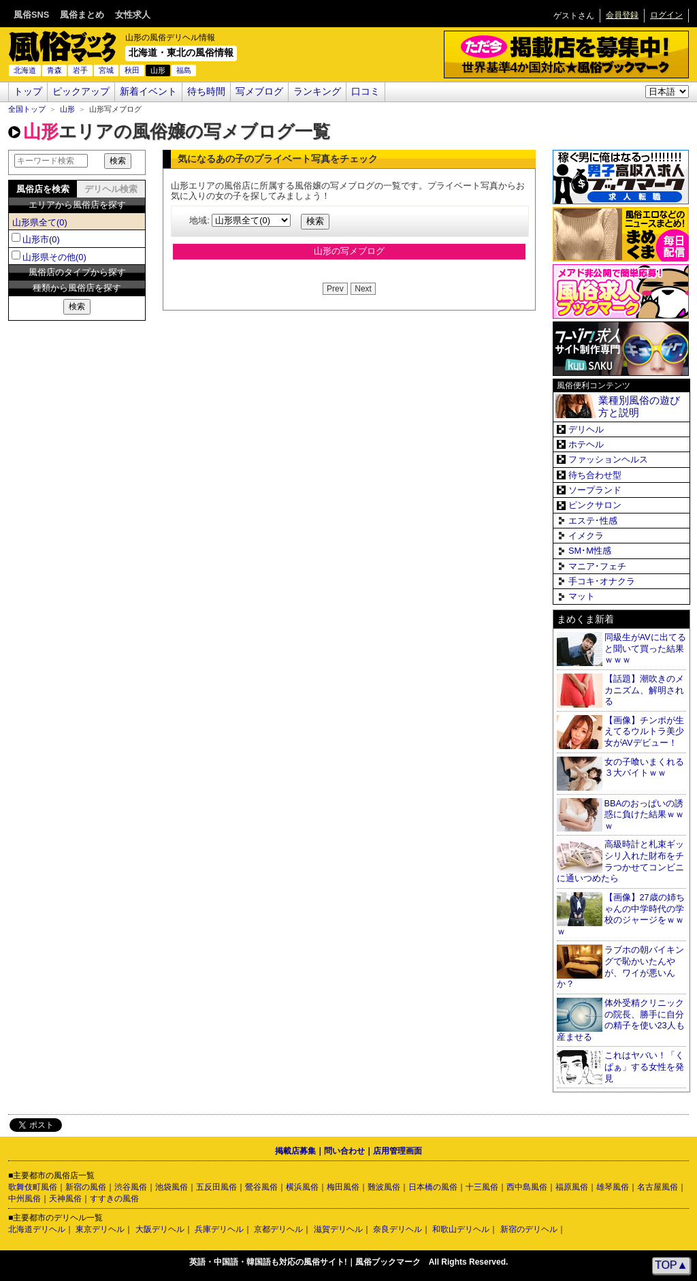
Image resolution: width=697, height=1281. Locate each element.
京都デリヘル (278, 1229)
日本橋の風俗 (432, 1187)
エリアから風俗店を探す (77, 205)
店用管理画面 (397, 1151)
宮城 (106, 70)
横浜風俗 (302, 1187)
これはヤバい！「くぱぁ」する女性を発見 (644, 1066)
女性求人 (132, 15)
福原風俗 (571, 1187)
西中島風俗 (526, 1187)
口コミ (365, 91)
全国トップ (27, 109)
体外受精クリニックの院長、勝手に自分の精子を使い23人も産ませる (621, 1020)
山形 (67, 109)
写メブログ (259, 91)
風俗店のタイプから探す (77, 272)
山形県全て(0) (39, 222)
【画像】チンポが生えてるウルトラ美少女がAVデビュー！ (644, 731)
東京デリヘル (100, 1229)
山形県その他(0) (54, 257)
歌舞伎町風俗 (32, 1187)
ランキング (317, 91)
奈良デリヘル (397, 1229)
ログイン (666, 15)
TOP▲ (671, 1265)
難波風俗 (384, 1187)
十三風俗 (482, 1187)
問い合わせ (344, 1151)
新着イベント (148, 91)
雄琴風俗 (612, 1187)
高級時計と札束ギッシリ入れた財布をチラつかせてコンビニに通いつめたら (620, 861)
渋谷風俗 (130, 1187)
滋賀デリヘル (338, 1229)
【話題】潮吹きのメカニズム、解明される (644, 690)
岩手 (80, 70)
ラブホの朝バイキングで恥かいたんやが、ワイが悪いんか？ (620, 967)
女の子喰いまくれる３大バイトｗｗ (644, 767)
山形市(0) (41, 239)
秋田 (132, 70)
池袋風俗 (171, 1187)
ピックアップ (81, 91)
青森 (54, 70)
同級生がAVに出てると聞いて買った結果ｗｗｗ (645, 648)
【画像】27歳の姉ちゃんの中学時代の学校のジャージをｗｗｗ (621, 914)
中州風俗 (24, 1198)
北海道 (25, 70)
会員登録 (622, 15)
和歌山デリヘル (460, 1229)
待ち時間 (206, 91)
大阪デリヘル (159, 1229)
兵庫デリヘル (219, 1229)
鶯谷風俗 (261, 1187)
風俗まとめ (82, 15)
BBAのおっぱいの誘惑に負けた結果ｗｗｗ (644, 814)
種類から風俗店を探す (77, 288)
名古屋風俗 (657, 1187)
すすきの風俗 (114, 1198)
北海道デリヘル (36, 1229)
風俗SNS (31, 15)
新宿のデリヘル (528, 1229)
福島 (183, 70)
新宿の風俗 (85, 1187)
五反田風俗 (216, 1187)
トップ (28, 91)
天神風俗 (65, 1198)
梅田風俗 (343, 1187)
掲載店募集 (295, 1151)
